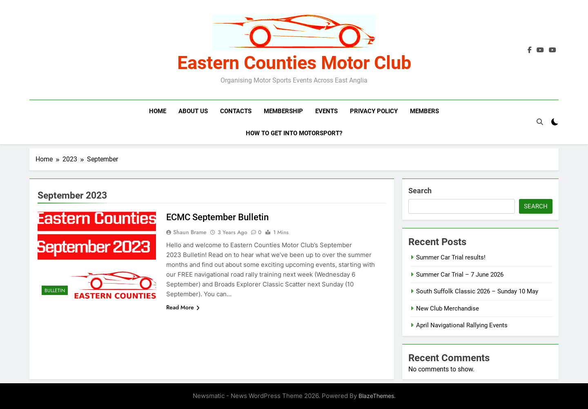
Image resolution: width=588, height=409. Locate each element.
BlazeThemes (376, 395)
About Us (193, 111)
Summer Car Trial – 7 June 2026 (459, 274)
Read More (183, 307)
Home (157, 111)
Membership (283, 111)
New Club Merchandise (447, 308)
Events (326, 111)
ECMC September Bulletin (217, 217)
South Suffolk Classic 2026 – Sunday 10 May (477, 291)
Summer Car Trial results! (451, 257)
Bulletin (55, 290)
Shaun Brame (190, 232)
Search (420, 190)
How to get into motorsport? (294, 133)
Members (424, 111)
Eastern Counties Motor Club (294, 63)
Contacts (236, 111)
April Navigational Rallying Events (462, 325)
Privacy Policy (374, 111)
